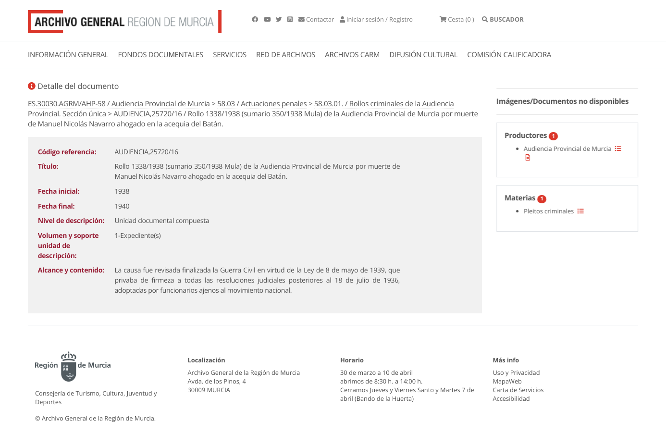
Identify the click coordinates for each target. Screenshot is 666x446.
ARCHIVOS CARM (352, 55)
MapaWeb (507, 381)
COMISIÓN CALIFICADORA (509, 55)
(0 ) (457, 19)
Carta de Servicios (518, 389)
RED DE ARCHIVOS (285, 55)
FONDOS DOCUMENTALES (160, 55)
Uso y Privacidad (516, 372)
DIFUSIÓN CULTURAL (423, 55)
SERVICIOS (230, 55)
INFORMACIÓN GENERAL (68, 55)
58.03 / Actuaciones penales (262, 104)
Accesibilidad (511, 398)
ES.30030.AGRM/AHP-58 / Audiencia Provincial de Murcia (119, 104)
